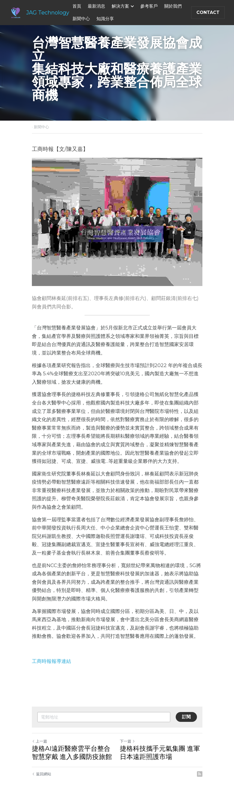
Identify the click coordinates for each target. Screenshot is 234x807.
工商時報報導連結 (51, 661)
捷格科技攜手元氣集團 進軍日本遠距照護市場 (160, 753)
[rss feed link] (199, 774)
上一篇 (39, 741)
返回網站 (41, 774)
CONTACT (208, 12)
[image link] (15, 12)
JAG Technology (47, 12)
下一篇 (127, 741)
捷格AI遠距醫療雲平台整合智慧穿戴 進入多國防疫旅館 (72, 753)
